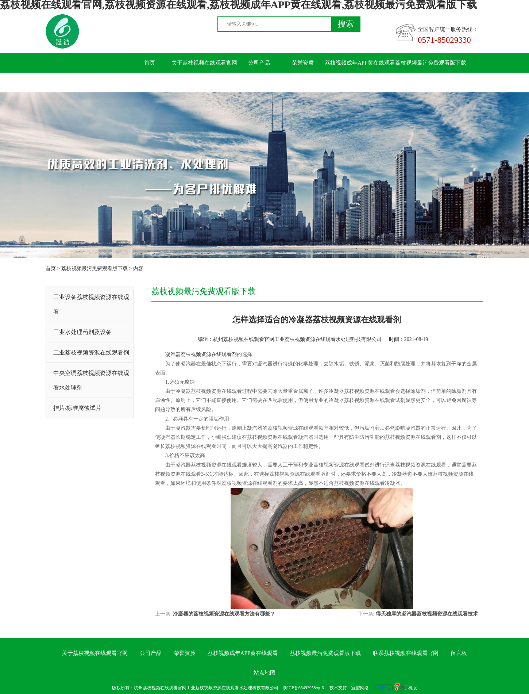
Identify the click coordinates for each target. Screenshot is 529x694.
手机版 (410, 687)
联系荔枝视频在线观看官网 (160, 82)
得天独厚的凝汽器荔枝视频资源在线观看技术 (427, 614)
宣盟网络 (360, 687)
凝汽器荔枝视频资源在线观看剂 (201, 354)
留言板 (215, 82)
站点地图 (264, 673)
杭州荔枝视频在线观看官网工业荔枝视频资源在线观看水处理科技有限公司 (297, 339)
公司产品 (259, 63)
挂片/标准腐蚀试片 (77, 408)
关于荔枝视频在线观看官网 (204, 63)
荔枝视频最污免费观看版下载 (430, 63)
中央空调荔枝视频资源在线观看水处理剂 (91, 380)
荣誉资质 (303, 63)
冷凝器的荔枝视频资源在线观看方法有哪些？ (224, 614)
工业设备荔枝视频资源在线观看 (91, 304)
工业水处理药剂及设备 (82, 332)
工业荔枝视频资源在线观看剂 (91, 352)
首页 (149, 63)
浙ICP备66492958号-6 (303, 687)
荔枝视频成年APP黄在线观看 (360, 63)
